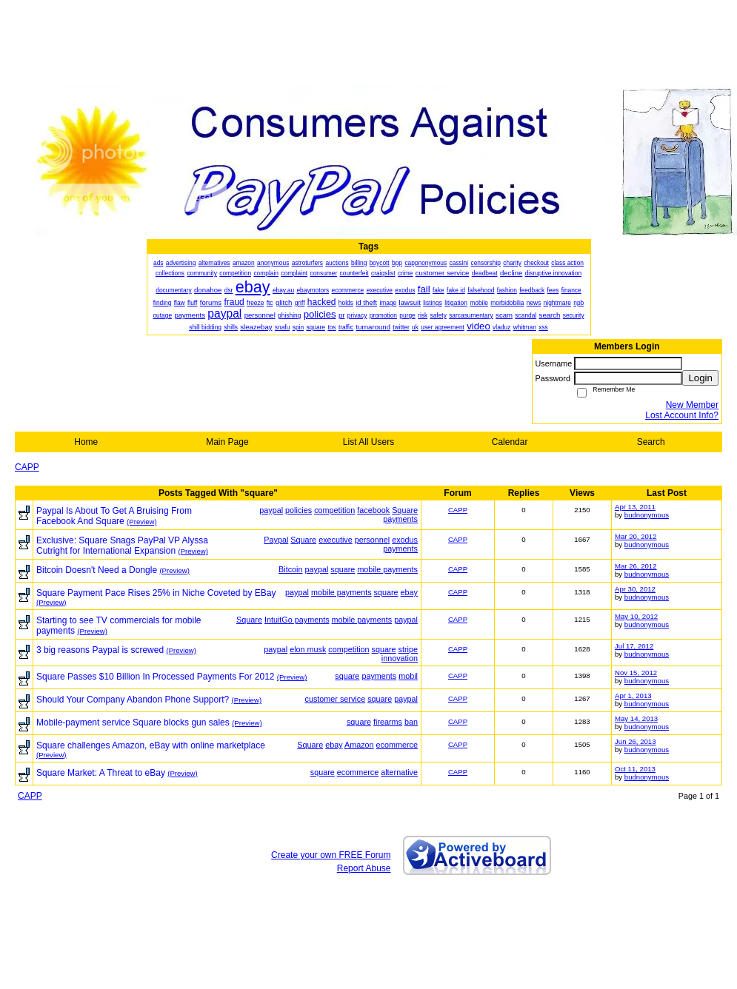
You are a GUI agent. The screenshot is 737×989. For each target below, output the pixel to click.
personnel (372, 539)
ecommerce (397, 744)
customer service (335, 698)
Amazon (359, 744)
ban (411, 721)
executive (336, 539)
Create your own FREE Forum (330, 855)
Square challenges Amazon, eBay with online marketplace (150, 745)
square (342, 569)
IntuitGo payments (297, 619)
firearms (387, 721)
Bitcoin (290, 569)
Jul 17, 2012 (634, 646)
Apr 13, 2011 (635, 507)
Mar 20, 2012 (636, 536)
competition (334, 510)
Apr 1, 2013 (633, 695)
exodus (405, 539)
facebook (373, 510)
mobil (408, 675)
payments (400, 518)
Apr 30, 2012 (635, 589)
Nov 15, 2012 (636, 672)
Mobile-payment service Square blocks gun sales (133, 722)
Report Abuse (364, 868)
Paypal (276, 539)
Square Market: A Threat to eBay (100, 773)
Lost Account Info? (681, 415)
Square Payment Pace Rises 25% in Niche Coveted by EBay (156, 593)
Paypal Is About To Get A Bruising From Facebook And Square (114, 516)
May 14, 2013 (636, 718)
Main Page (227, 442)
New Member (692, 405)
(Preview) (142, 521)
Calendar (510, 442)
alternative (399, 772)
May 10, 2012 (636, 616)
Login (700, 377)
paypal (271, 510)
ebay (409, 592)
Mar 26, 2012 (636, 566)
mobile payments (387, 569)
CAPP (27, 467)
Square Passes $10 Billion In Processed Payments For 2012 (155, 676)
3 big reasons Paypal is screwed (100, 650)
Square (405, 510)
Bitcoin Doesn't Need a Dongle (96, 570)
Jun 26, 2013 (635, 741)
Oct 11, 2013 (635, 769)
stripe (408, 649)
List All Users (368, 442)
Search (651, 442)
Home (86, 442)
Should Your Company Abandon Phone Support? (132, 699)
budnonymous (646, 515)
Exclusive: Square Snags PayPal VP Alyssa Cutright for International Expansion (122, 545)
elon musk (308, 649)
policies (298, 510)
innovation (399, 658)
